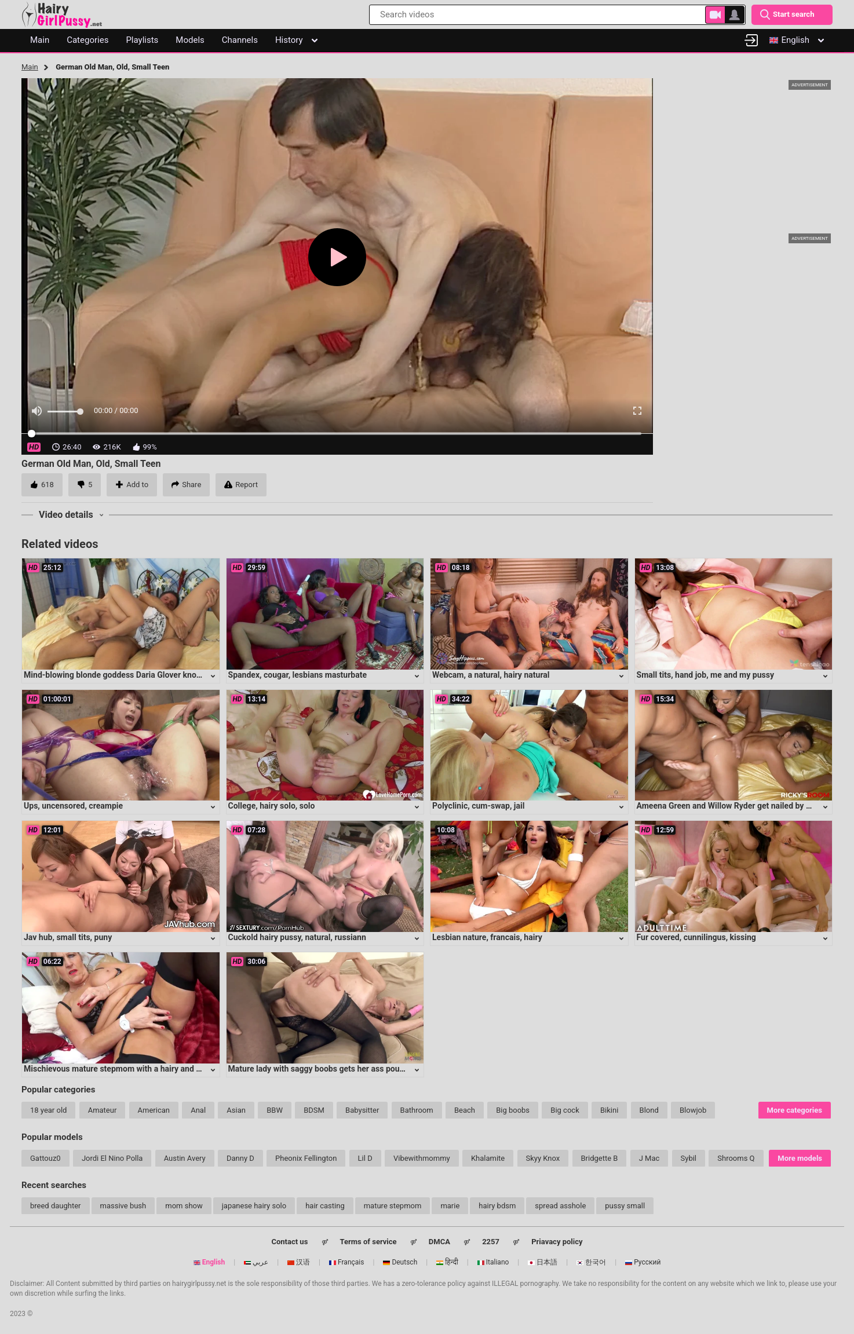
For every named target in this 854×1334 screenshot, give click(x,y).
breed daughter (55, 1205)
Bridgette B (599, 1158)
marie (449, 1205)
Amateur (102, 1110)
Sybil (689, 1158)
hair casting (325, 1205)
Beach (464, 1110)
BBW (275, 1110)
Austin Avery (185, 1158)
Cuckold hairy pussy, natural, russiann (297, 937)
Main (29, 67)
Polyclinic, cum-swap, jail (478, 805)
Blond (649, 1110)
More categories (794, 1110)
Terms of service (368, 1241)
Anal (198, 1110)
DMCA (439, 1241)
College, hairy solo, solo (271, 805)
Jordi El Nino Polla (112, 1158)
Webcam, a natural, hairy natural (491, 674)
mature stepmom (393, 1205)
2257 (490, 1241)
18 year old (48, 1110)
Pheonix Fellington (306, 1158)
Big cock (564, 1110)
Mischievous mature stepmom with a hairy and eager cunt (129, 1068)
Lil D (365, 1158)
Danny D (240, 1158)
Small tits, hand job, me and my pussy (706, 674)
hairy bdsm (497, 1205)
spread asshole (560, 1205)
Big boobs (513, 1110)
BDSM (314, 1110)
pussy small (625, 1205)
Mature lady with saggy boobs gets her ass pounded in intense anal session (365, 1068)
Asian (236, 1110)
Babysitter (362, 1110)
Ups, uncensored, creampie (73, 805)
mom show (184, 1205)
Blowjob (693, 1110)
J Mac (649, 1158)
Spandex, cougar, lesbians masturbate (297, 674)
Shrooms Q (735, 1158)
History (296, 40)
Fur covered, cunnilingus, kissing (696, 937)
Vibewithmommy (421, 1158)
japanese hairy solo (254, 1205)
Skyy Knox (543, 1158)
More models (800, 1158)
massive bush (123, 1205)
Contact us (289, 1241)
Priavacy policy (556, 1241)
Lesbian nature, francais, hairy (487, 937)
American (154, 1110)
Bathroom (416, 1110)
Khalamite (488, 1158)
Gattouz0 (45, 1158)
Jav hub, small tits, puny (68, 937)
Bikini (609, 1110)
